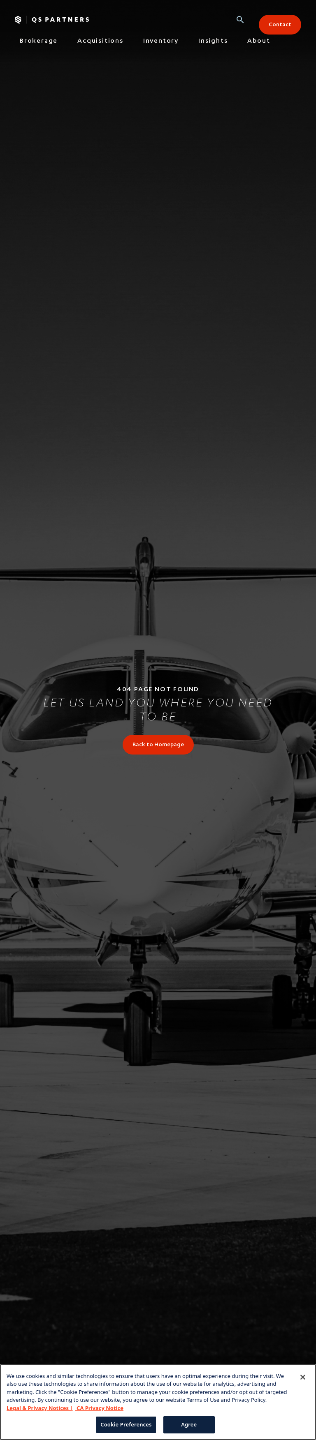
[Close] (303, 1377)
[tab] (39, 43)
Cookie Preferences (125, 1424)
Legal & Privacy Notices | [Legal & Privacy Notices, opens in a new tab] (40, 1408)
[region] (158, 1402)
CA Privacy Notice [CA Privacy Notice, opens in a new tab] (99, 1408)
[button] (240, 20)
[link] (158, 745)
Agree (189, 1424)
